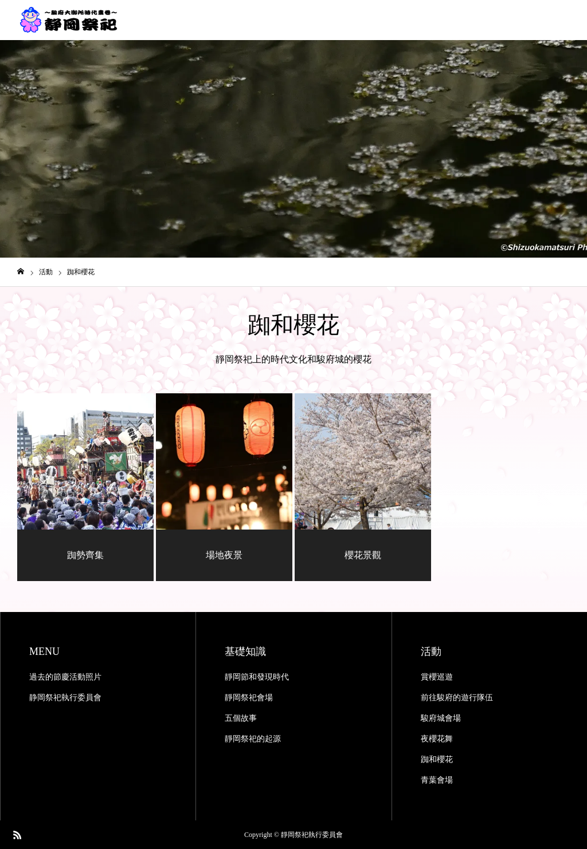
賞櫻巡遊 (437, 677)
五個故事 (241, 718)
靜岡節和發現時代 (257, 677)
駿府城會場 (441, 718)
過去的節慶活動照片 (65, 677)
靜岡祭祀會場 (249, 697)
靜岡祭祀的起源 (253, 739)
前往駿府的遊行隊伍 (457, 697)
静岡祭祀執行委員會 (65, 697)
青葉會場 (437, 780)
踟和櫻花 (437, 759)
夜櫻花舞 (437, 739)
